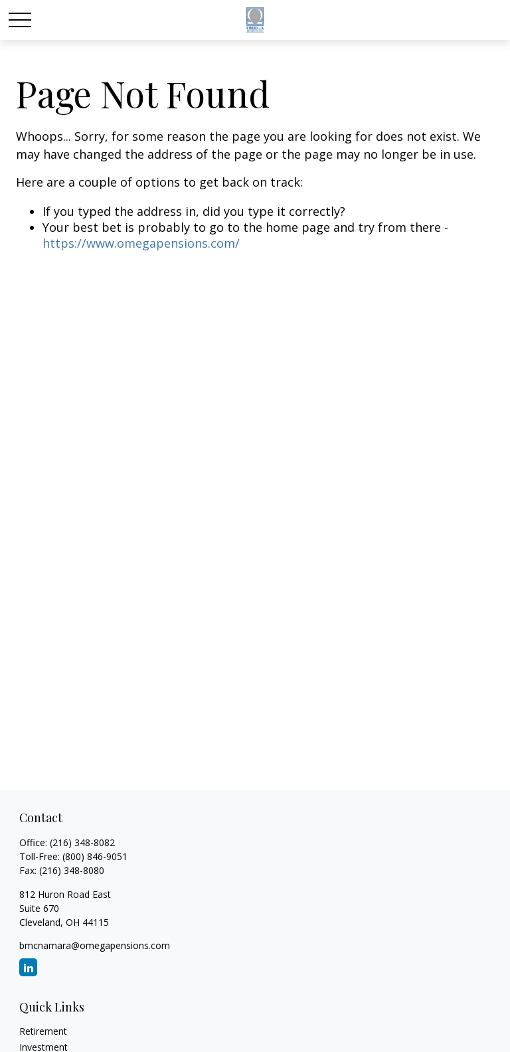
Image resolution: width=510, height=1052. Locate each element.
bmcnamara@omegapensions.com (94, 945)
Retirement (43, 1031)
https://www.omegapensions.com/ (141, 243)
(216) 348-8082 (82, 842)
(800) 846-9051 (95, 856)
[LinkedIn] (28, 967)
